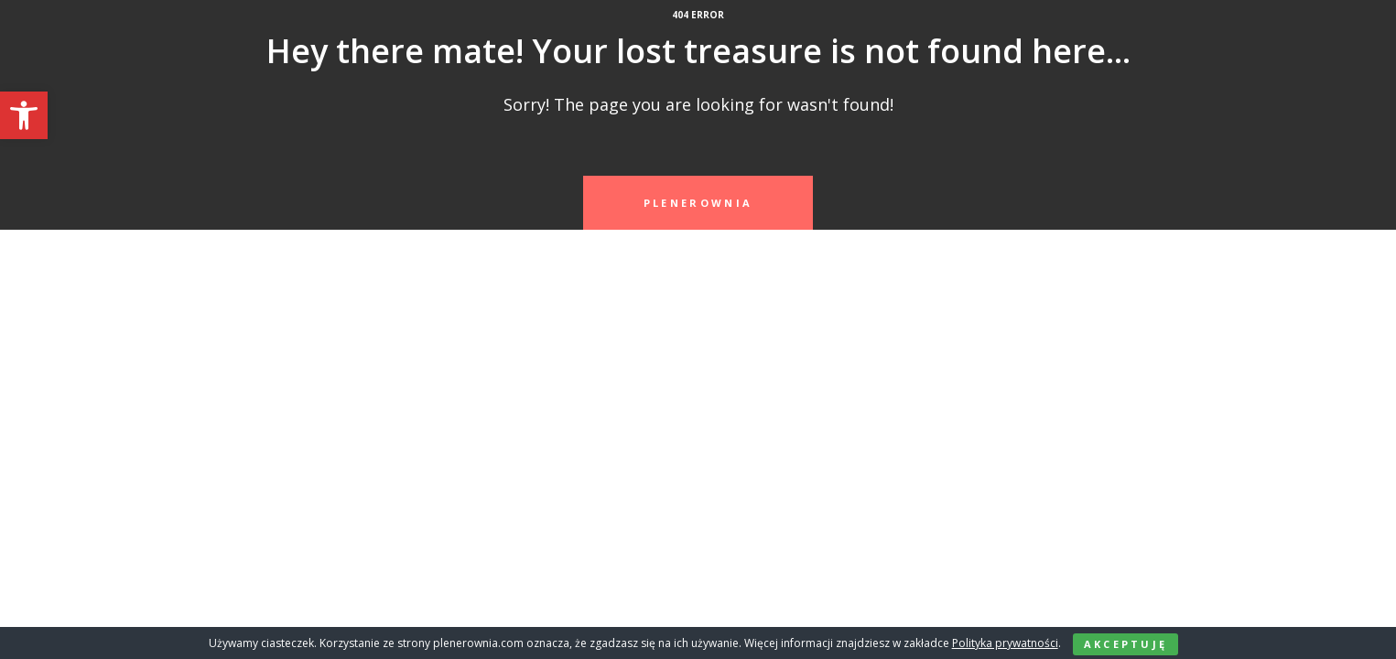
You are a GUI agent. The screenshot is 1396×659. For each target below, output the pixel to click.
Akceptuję (1126, 644)
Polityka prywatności (1005, 643)
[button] (24, 115)
